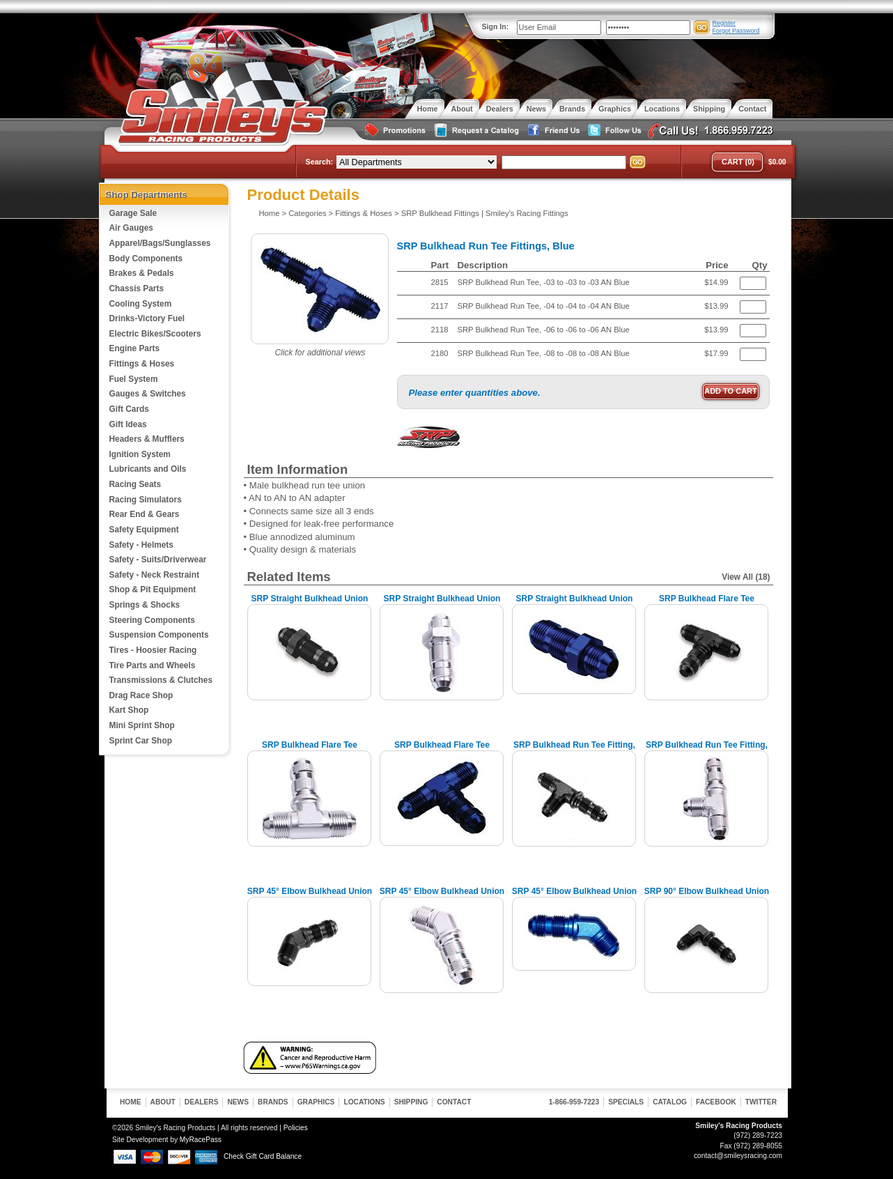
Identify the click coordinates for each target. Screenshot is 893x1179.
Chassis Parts (136, 288)
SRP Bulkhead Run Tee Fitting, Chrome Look (707, 750)
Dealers (202, 1102)
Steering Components (152, 620)
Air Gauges (131, 228)
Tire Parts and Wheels (152, 665)
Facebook (716, 1102)
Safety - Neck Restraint (154, 575)
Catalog (670, 1102)
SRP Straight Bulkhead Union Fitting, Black (309, 604)
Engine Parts (134, 348)
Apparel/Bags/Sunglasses (160, 243)
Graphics (316, 1102)
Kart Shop (129, 710)
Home (269, 213)
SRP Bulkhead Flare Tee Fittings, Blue (442, 750)
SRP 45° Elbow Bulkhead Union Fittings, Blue (574, 896)
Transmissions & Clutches (160, 680)
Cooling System (140, 304)
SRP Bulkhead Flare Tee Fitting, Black (706, 604)
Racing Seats (135, 484)
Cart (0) (738, 161)
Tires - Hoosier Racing (153, 650)
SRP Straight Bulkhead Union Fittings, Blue (574, 604)
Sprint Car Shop (140, 741)
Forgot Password (736, 30)
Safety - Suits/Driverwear (158, 559)
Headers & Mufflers (147, 439)
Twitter (761, 1102)
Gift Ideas (128, 424)
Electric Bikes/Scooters (155, 334)
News (238, 1102)
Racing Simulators (145, 499)
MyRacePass (201, 1139)
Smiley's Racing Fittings (527, 213)
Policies (296, 1128)
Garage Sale (133, 213)
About (163, 1102)
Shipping (411, 1102)
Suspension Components (159, 635)
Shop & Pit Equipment (152, 589)
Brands (273, 1102)
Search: (320, 161)
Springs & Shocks (144, 605)
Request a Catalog (475, 130)
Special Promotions (394, 130)
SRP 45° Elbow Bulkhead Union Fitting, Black (309, 896)
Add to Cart (730, 391)
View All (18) (746, 577)
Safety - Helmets (141, 545)
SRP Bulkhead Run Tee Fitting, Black (574, 750)
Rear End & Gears (144, 514)
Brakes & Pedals (141, 273)
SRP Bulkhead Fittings (440, 213)
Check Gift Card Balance (263, 1156)
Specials (626, 1102)
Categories (307, 213)
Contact (454, 1102)
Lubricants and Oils (148, 469)
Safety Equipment (144, 529)
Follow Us (613, 130)
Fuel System (133, 379)
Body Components (146, 258)
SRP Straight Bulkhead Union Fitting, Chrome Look (442, 604)
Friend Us (551, 130)
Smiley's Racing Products (220, 117)
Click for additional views (319, 352)
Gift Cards (129, 409)
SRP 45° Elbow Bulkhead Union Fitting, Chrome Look (442, 896)
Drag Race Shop (141, 695)
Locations (364, 1102)
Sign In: (495, 26)
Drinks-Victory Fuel (147, 318)
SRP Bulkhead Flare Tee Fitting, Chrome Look (309, 750)
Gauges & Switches (147, 394)
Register (724, 23)
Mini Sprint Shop (142, 725)
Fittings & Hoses (142, 364)
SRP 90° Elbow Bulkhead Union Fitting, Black (706, 896)
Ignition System (140, 454)
